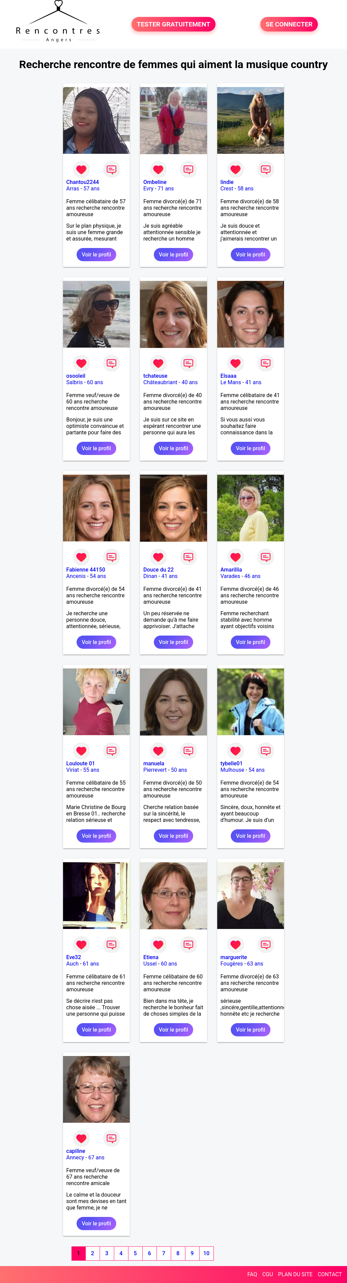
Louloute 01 (80, 763)
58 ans (246, 188)
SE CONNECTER (289, 24)
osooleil (75, 376)
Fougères (232, 963)
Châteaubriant (160, 382)
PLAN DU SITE (295, 1274)
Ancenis (76, 576)
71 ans (166, 188)
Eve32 (73, 957)
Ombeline (154, 182)
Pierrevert (155, 770)
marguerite (234, 957)
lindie (227, 182)
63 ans (255, 963)
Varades (230, 576)
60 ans (95, 382)
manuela (153, 763)
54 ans (98, 576)
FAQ (252, 1274)
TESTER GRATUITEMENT (173, 24)
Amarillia (231, 569)
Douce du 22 (158, 569)
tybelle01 (232, 763)
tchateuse (155, 376)
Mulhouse (232, 770)
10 (206, 1253)
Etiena (151, 957)
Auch (72, 963)
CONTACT (330, 1274)
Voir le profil (96, 254)
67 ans (96, 1157)
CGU (267, 1274)
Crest (227, 188)
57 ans (91, 188)
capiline (75, 1151)
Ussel (150, 963)
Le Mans (231, 382)
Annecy (75, 1157)
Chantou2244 (82, 182)
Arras (72, 188)
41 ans (253, 382)
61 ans (91, 963)
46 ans (252, 576)
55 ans (91, 770)
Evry (148, 188)
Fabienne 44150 (85, 569)
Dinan (150, 576)
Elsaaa (229, 376)
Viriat (72, 770)
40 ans (190, 382)
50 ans (179, 770)
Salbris (74, 382)
